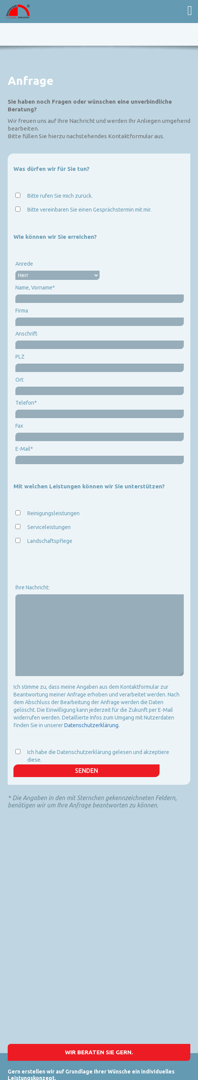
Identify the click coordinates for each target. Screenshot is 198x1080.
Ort (19, 380)
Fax (19, 426)
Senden (86, 770)
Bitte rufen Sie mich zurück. (60, 196)
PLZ (20, 357)
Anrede (24, 264)
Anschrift (26, 334)
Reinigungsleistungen (53, 513)
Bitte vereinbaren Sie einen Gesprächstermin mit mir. (89, 210)
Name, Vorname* (35, 287)
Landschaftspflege (49, 541)
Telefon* (26, 403)
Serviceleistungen (49, 527)
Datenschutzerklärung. (92, 725)
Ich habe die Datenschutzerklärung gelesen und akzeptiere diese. (98, 756)
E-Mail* (24, 449)
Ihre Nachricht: (32, 587)
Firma (21, 311)
